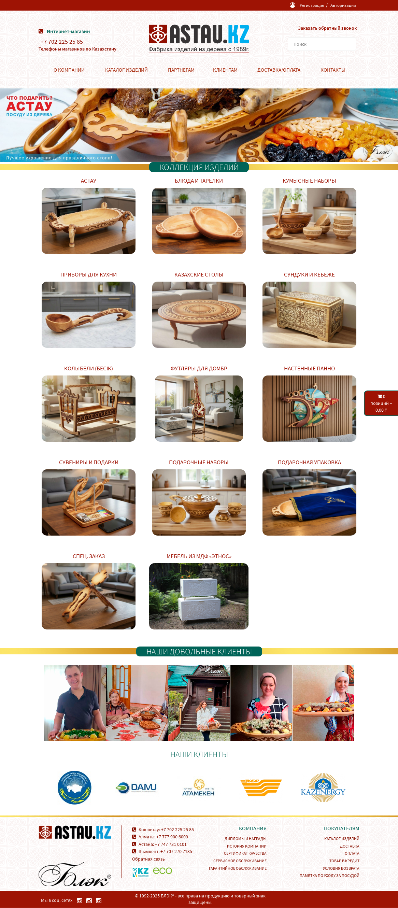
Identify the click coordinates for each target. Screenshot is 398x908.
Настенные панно (309, 368)
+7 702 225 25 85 (62, 41)
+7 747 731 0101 (171, 844)
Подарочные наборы (198, 462)
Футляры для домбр (199, 368)
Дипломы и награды (246, 838)
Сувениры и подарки (88, 462)
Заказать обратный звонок (326, 28)
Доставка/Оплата (278, 69)
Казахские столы (199, 274)
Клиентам (225, 69)
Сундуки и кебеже (309, 274)
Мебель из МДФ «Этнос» (198, 555)
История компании (247, 845)
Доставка (349, 845)
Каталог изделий (126, 69)
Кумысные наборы (309, 180)
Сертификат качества (245, 852)
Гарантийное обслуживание (238, 867)
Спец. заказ (88, 555)
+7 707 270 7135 (176, 851)
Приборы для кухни (88, 274)
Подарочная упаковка (309, 462)
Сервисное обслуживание (240, 860)
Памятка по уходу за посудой (329, 875)
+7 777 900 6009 (172, 836)
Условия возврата (341, 867)
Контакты (333, 69)
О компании (69, 69)
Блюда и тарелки (198, 180)
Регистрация (308, 5)
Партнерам (181, 69)
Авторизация (342, 5)
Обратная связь (148, 858)
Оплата (352, 852)
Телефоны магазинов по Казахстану (77, 48)
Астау (89, 180)
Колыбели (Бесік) (88, 368)
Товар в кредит (344, 860)
